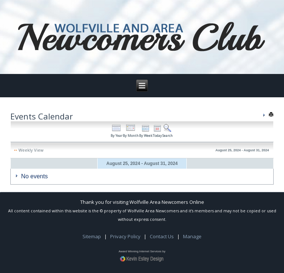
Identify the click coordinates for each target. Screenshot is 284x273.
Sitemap (91, 236)
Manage (192, 236)
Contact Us (162, 236)
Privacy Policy (125, 236)
